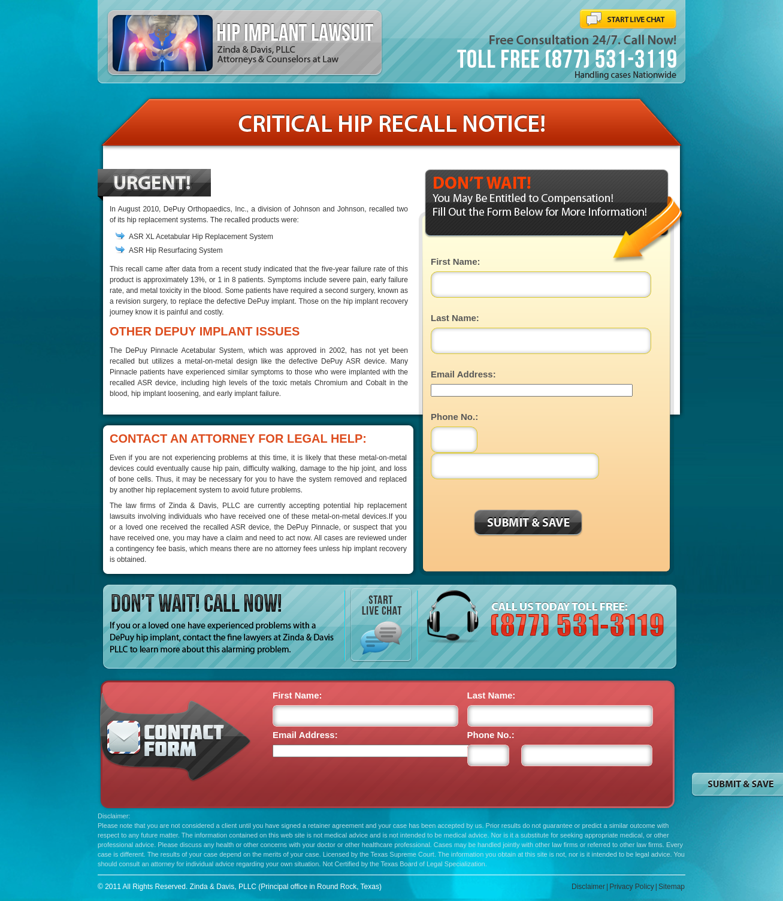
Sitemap (671, 886)
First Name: (455, 261)
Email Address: (463, 374)
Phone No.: (454, 417)
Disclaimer (588, 886)
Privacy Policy (631, 886)
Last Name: (455, 318)
